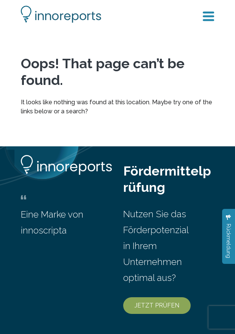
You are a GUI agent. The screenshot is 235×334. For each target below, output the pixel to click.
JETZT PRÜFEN (157, 305)
